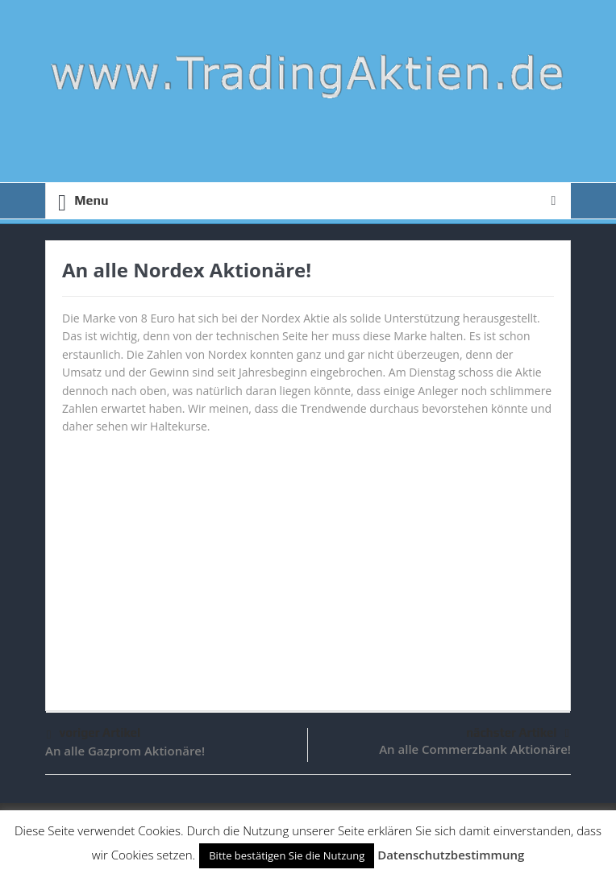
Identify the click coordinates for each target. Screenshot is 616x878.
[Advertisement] (308, 565)
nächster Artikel (517, 733)
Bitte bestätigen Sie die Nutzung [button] (286, 855)
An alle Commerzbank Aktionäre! (475, 749)
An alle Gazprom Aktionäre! (125, 751)
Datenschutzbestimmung (450, 855)
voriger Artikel (93, 735)
